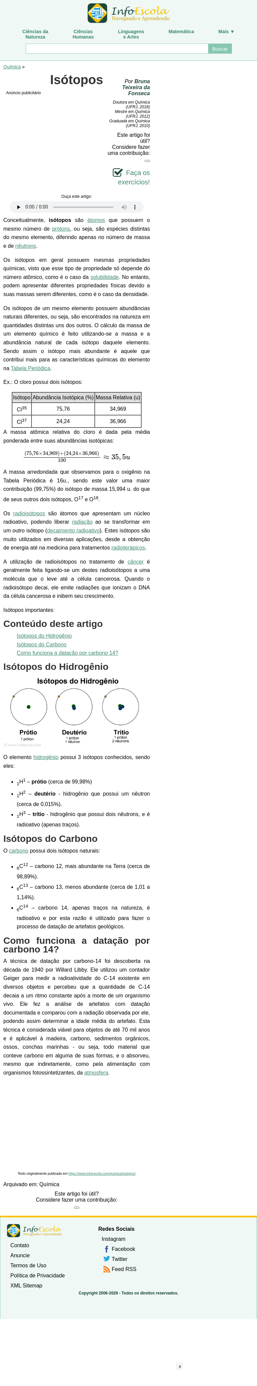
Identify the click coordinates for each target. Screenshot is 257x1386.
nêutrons (25, 246)
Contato (19, 1245)
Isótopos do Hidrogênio (44, 636)
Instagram (113, 1239)
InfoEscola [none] (34, 1230)
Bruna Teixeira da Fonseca (136, 87)
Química (12, 66)
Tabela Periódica (30, 368)
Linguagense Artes (131, 34)
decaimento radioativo (73, 530)
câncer (135, 562)
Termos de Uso (28, 1265)
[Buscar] (116, 48)
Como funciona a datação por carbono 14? (67, 653)
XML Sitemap (26, 1285)
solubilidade (104, 277)
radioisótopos (29, 513)
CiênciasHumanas (83, 34)
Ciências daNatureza (35, 34)
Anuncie (20, 1255)
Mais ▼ (227, 31)
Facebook (123, 1249)
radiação (82, 522)
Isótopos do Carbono (42, 644)
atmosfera (96, 1073)
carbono (18, 851)
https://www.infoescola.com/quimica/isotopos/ (102, 1173)
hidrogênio (46, 757)
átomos (96, 220)
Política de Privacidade (37, 1275)
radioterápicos (128, 548)
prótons (61, 229)
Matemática (181, 31)
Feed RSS (124, 1269)
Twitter (119, 1259)
